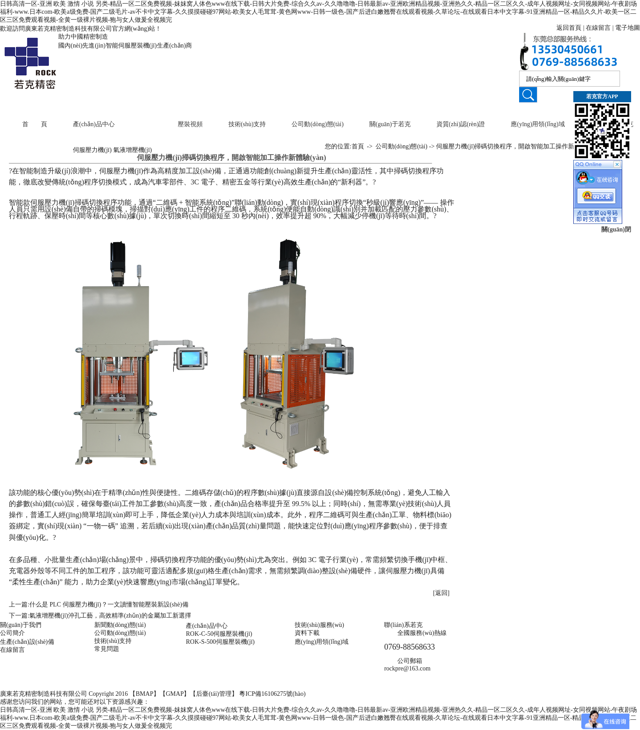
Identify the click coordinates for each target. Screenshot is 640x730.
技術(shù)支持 (247, 124)
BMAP (144, 693)
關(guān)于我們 (20, 625)
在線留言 (598, 27)
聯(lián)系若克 (403, 625)
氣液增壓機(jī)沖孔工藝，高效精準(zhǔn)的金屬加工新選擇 (110, 615)
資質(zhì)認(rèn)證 (460, 124)
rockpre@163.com (407, 668)
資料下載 (307, 633)
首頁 (358, 146)
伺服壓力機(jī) (92, 150)
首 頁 (34, 124)
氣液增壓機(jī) (132, 150)
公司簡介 (12, 633)
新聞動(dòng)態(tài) (120, 625)
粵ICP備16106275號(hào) (272, 693)
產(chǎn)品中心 (94, 124)
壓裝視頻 (190, 124)
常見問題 (106, 649)
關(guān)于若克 (390, 124)
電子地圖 (627, 27)
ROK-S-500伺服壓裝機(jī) (220, 641)
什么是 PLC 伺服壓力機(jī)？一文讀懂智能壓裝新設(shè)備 (108, 604)
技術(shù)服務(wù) (319, 625)
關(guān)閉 (616, 229)
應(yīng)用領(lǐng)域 (537, 124)
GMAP (175, 693)
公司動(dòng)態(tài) (318, 124)
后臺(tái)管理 (213, 693)
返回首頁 (568, 27)
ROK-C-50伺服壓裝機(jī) (219, 633)
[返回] (441, 593)
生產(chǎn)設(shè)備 (27, 641)
